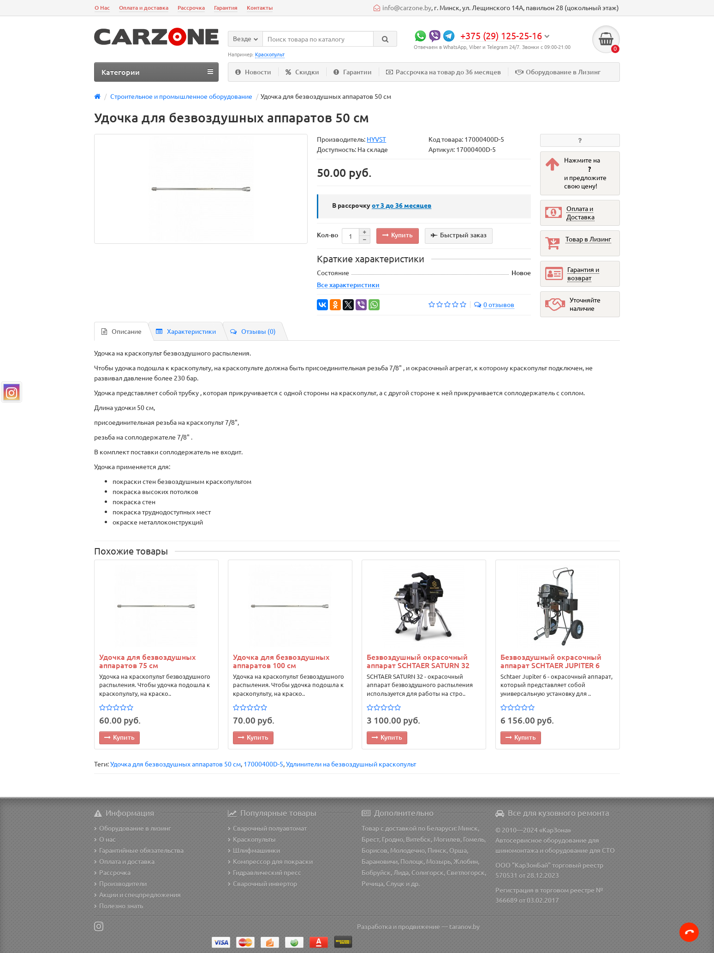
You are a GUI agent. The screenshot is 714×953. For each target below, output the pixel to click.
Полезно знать (118, 905)
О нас (105, 839)
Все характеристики (348, 284)
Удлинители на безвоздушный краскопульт (351, 764)
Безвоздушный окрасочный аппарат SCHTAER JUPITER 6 (550, 660)
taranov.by (464, 926)
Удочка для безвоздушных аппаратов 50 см (175, 764)
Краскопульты (252, 839)
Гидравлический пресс (264, 872)
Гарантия (226, 8)
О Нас (102, 8)
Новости (253, 71)
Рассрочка (191, 8)
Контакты (260, 8)
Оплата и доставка (143, 8)
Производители (120, 883)
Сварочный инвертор (262, 883)
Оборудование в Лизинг (558, 71)
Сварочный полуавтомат (267, 828)
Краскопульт (270, 54)
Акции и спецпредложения (137, 894)
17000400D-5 (263, 764)
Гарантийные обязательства (139, 850)
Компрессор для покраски (270, 861)
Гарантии (352, 71)
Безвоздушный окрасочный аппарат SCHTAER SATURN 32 (418, 660)
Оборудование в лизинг (132, 828)
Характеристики (186, 331)
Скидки (302, 71)
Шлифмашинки (254, 850)
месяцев (401, 205)
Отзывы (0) (253, 331)
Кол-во (327, 234)
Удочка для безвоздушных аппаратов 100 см (281, 660)
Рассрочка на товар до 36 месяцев (443, 71)
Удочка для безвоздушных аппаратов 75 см (147, 660)
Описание (121, 331)
